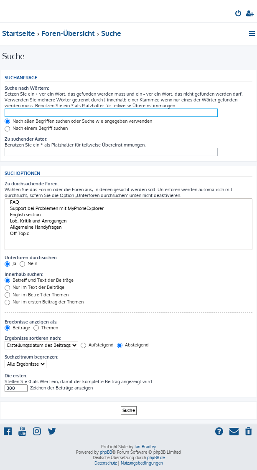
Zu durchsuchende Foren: (32, 184)
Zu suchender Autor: (26, 139)
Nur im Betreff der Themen (37, 295)
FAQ (128, 202)
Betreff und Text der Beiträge (39, 280)
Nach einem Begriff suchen (36, 128)
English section (128, 215)
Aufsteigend (97, 345)
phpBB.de (156, 457)
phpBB (106, 452)
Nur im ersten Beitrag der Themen (44, 302)
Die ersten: (16, 376)
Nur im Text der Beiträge (34, 287)
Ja (10, 263)
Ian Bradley (145, 446)
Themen (45, 328)
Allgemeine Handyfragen (128, 227)
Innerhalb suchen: (24, 274)
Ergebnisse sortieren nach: (33, 338)
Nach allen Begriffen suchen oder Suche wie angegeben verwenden (78, 121)
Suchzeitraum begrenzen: (31, 357)
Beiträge (17, 328)
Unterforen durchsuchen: (31, 257)
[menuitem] (238, 14)
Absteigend (133, 345)
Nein (28, 263)
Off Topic (128, 233)
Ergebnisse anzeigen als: (31, 322)
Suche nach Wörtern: (27, 88)
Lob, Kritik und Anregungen (128, 221)
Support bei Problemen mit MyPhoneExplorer (128, 208)
